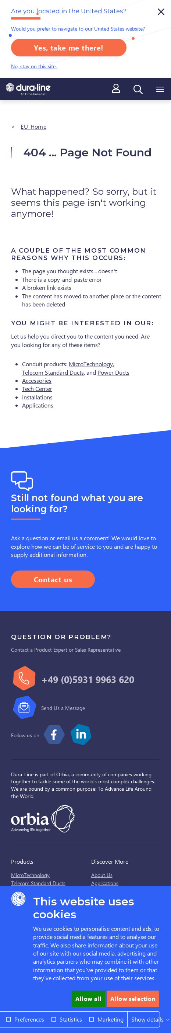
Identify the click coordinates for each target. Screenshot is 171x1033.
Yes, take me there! (69, 47)
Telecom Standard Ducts (53, 372)
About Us (102, 874)
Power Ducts (113, 372)
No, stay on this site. (34, 66)
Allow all (88, 998)
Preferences (29, 1019)
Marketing (110, 1019)
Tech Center (37, 388)
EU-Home (33, 126)
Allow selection (133, 998)
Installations (37, 397)
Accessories (36, 380)
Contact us (53, 579)
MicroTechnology (91, 364)
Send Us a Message (63, 707)
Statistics (71, 1019)
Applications (37, 405)
